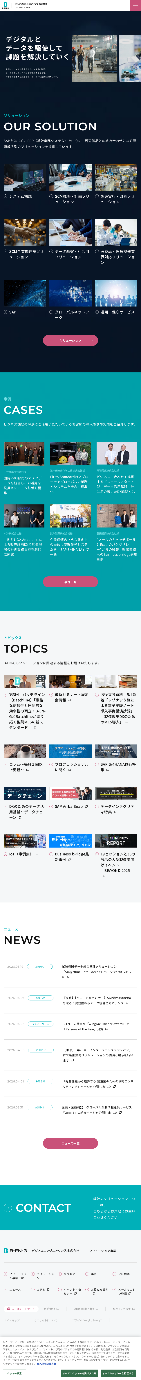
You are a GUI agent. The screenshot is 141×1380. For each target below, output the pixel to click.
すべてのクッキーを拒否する (118, 1375)
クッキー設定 (14, 1375)
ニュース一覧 (71, 1143)
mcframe (49, 1308)
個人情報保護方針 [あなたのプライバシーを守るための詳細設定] (46, 1365)
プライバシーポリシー (85, 1320)
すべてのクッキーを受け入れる (79, 1375)
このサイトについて (45, 1320)
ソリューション (70, 340)
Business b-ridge (84, 1308)
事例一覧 (70, 582)
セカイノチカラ (122, 1308)
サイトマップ (11, 1320)
